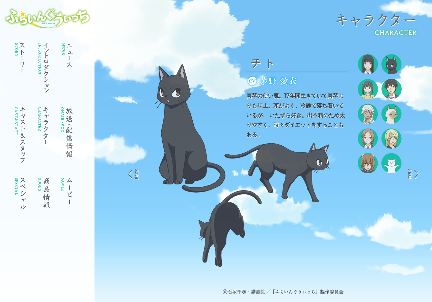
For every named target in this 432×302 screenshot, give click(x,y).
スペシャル (20, 196)
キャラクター (44, 128)
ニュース (67, 58)
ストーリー (20, 59)
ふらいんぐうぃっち (47, 18)
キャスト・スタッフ (20, 137)
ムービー (67, 196)
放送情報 (67, 134)
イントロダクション (44, 70)
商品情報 (44, 196)
